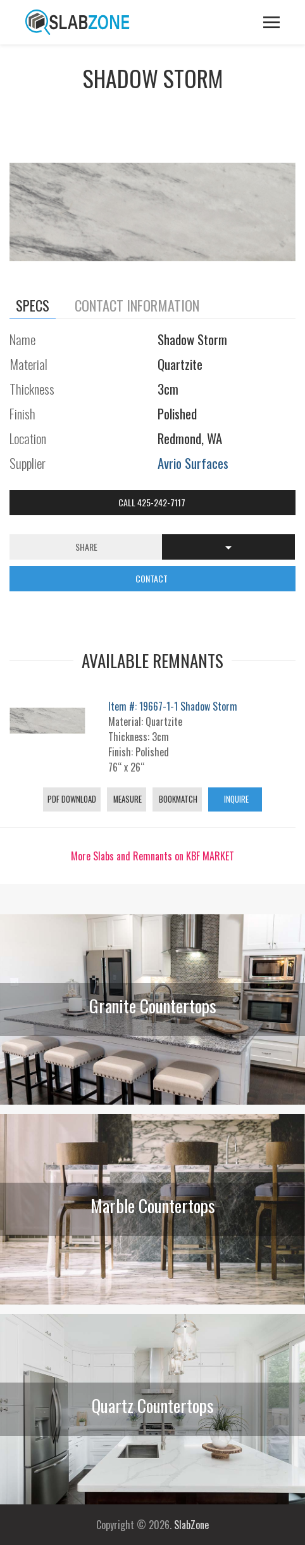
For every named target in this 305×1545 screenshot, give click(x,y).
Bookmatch (177, 799)
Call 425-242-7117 (152, 502)
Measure (126, 799)
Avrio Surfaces (193, 463)
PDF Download (71, 799)
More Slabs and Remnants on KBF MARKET (152, 856)
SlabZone (191, 1524)
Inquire (235, 799)
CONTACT (152, 578)
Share (86, 546)
